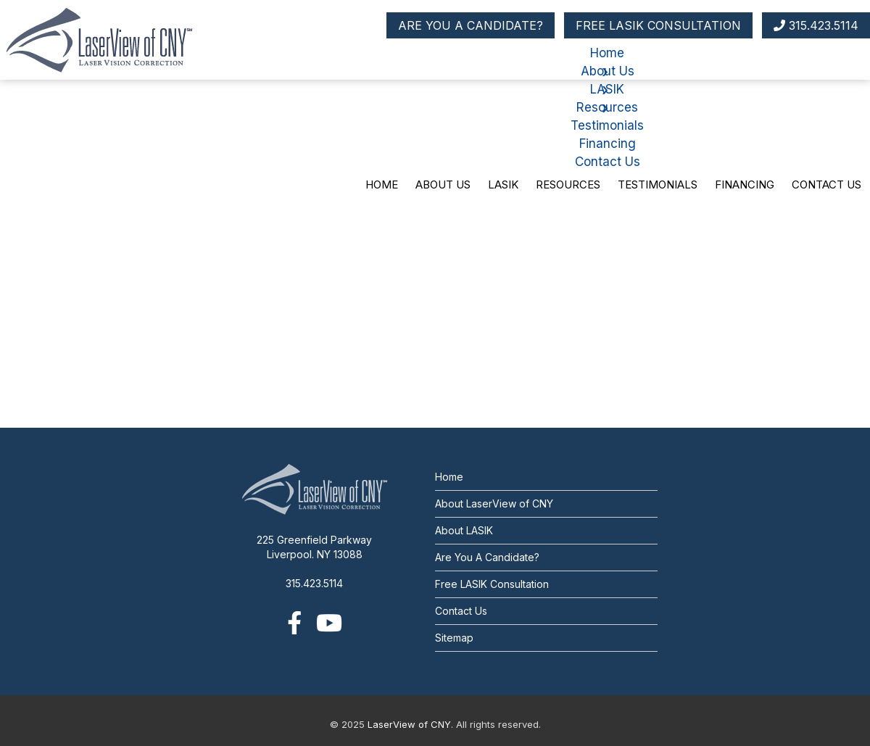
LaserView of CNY (409, 724)
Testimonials (657, 184)
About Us (443, 184)
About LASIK (464, 530)
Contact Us (826, 184)
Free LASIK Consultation (492, 584)
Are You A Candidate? (487, 557)
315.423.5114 (816, 25)
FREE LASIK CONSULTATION (658, 25)
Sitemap (454, 637)
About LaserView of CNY (494, 503)
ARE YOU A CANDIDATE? (470, 25)
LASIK (503, 184)
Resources (568, 184)
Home (381, 184)
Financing (744, 184)
